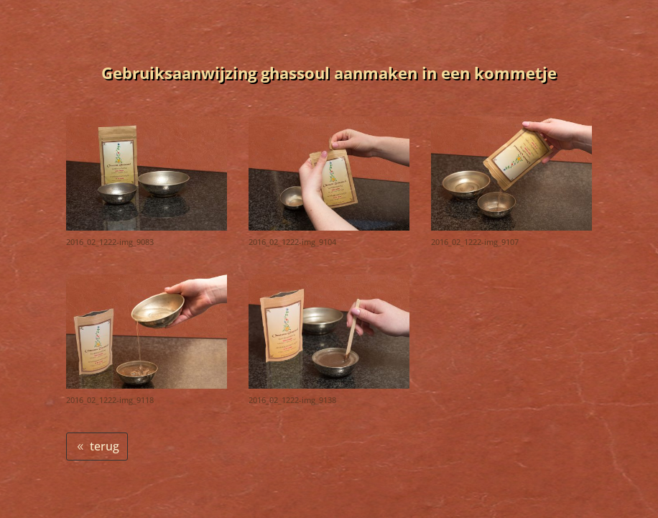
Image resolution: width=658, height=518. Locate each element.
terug (104, 446)
